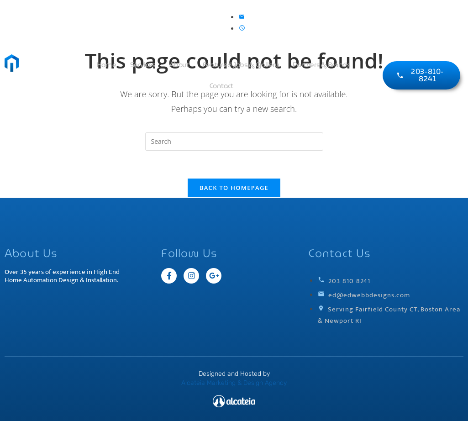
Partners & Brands (322, 64)
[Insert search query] (234, 141)
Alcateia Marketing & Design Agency (234, 383)
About (179, 64)
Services (143, 64)
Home (106, 64)
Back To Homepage (234, 188)
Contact (221, 85)
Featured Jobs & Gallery (241, 64)
